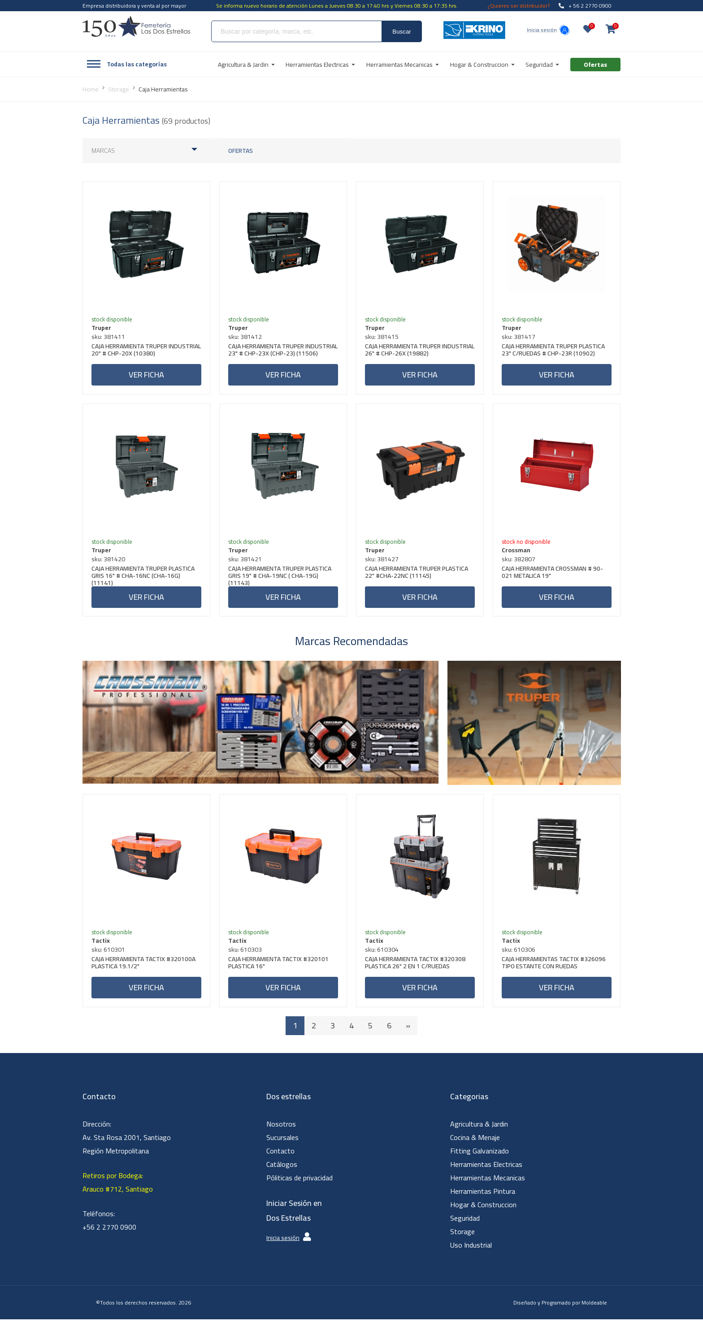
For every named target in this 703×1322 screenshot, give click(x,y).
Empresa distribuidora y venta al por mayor (134, 5)
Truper (102, 328)
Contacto (280, 1153)
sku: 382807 (519, 560)
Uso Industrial (471, 1247)
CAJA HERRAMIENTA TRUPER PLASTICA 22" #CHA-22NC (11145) (417, 574)
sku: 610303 (245, 952)
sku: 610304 (382, 952)
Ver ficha (146, 375)
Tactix (101, 943)
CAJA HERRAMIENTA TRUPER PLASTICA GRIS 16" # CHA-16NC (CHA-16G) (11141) (143, 577)
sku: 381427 (382, 560)
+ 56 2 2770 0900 (585, 5)
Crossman (516, 551)
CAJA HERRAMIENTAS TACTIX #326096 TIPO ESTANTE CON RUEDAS (554, 966)
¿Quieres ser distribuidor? (519, 5)
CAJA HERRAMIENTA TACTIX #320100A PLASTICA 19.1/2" (144, 966)
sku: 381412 (245, 337)
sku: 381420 (109, 560)
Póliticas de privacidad (299, 1180)
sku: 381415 (382, 337)
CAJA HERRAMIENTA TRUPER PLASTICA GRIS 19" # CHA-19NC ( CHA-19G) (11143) (280, 577)
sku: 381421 (245, 560)
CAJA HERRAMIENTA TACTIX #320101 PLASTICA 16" (279, 966)
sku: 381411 (109, 337)
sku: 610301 (109, 952)
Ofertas (240, 150)
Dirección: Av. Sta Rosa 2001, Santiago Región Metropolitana (126, 1140)
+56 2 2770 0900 (109, 1229)
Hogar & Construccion (483, 1207)
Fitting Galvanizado (479, 1153)
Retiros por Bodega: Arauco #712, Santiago (117, 1184)
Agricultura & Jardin (479, 1126)
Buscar (401, 31)
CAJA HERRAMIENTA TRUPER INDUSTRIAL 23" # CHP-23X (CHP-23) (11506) (279, 353)
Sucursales (282, 1140)
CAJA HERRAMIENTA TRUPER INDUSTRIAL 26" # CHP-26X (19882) (414, 351)
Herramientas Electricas (486, 1167)
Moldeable (594, 1305)
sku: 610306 (519, 952)
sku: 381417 (519, 337)
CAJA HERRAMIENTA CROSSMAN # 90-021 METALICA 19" (552, 574)
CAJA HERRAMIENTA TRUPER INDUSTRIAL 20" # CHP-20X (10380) (140, 351)
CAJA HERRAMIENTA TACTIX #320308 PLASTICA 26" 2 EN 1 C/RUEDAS (415, 966)
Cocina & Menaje (475, 1140)
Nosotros (281, 1126)
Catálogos (281, 1167)
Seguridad (465, 1220)
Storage (462, 1234)
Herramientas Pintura (482, 1194)
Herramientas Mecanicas (487, 1180)
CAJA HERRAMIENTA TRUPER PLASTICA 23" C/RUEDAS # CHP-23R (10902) (553, 351)
